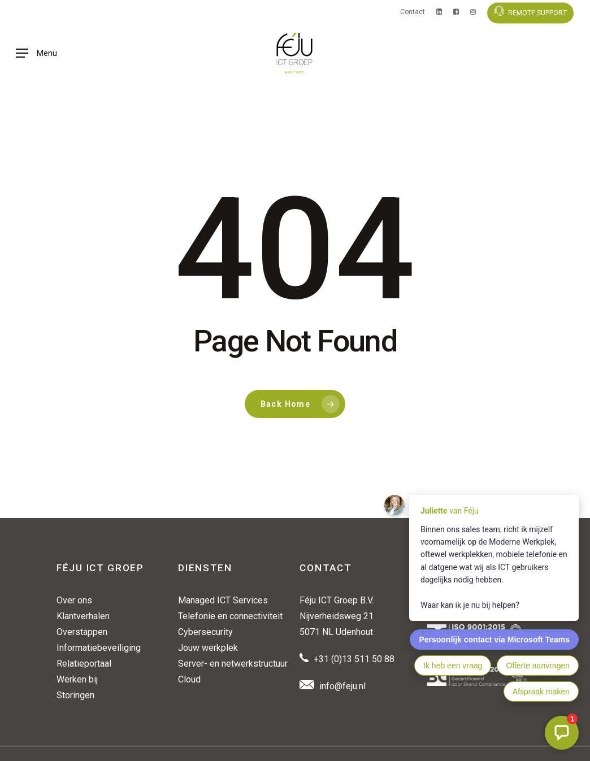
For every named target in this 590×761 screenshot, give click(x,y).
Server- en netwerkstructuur (233, 663)
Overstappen (82, 632)
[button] (36, 67)
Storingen (75, 695)
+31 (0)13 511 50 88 (354, 659)
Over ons (74, 600)
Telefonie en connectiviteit (230, 616)
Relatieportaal (84, 663)
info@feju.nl (342, 686)
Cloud (189, 679)
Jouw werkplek (208, 647)
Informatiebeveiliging (99, 647)
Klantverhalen (83, 616)
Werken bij (77, 679)
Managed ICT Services (223, 600)
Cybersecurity (205, 632)
